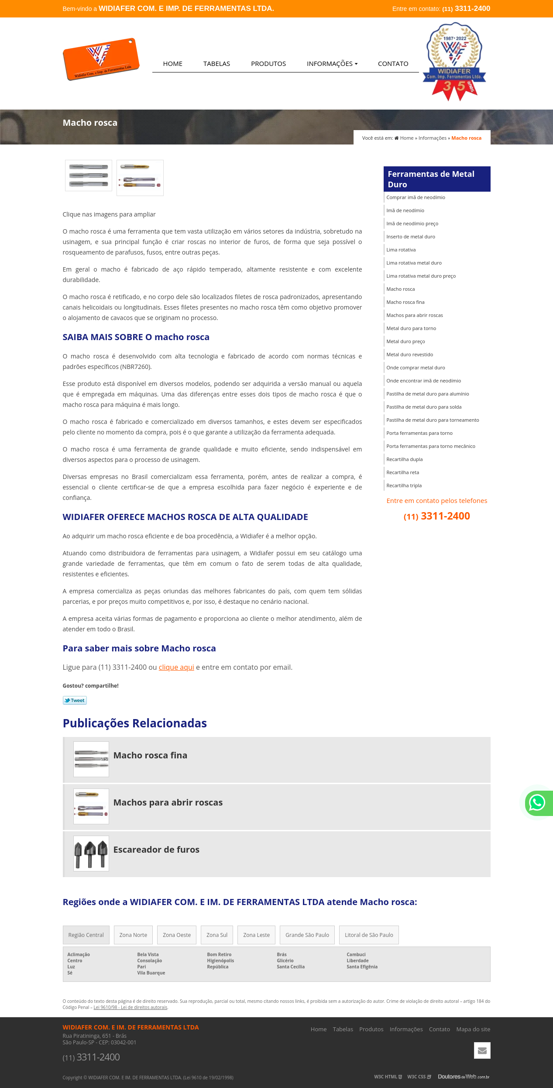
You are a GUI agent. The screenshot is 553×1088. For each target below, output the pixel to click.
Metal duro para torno (411, 328)
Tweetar (75, 700)
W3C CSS (419, 1077)
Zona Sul (216, 935)
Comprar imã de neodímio (416, 197)
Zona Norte (133, 935)
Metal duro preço (406, 341)
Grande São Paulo (307, 935)
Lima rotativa (401, 249)
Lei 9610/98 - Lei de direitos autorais (131, 1007)
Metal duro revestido (410, 354)
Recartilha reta (403, 472)
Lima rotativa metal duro (414, 262)
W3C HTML (388, 1077)
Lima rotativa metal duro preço (421, 275)
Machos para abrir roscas (415, 315)
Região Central (86, 935)
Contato (393, 63)
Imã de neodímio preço (413, 223)
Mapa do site (473, 1029)
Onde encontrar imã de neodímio (424, 380)
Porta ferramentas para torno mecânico (431, 446)
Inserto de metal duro (411, 236)
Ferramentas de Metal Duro (431, 179)
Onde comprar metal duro (416, 367)
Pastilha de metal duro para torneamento (433, 420)
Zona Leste (256, 935)
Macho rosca (401, 289)
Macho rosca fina (406, 302)
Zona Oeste (177, 935)
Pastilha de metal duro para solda (424, 406)
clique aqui (176, 667)
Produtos (268, 63)
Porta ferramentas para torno (420, 433)
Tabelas (216, 63)
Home (172, 63)
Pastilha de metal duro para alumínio (428, 393)
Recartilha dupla (405, 459)
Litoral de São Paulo (369, 935)
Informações (332, 63)
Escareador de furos (156, 849)
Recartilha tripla (404, 485)
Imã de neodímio (406, 210)
